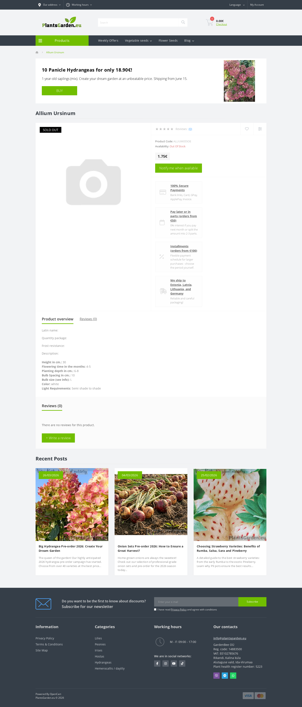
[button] (79, 5)
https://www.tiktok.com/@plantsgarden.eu (182, 663)
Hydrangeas (103, 662)
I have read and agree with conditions (187, 609)
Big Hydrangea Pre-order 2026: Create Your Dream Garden (71, 548)
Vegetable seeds (138, 40)
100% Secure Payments (179, 188)
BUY (59, 90)
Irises (98, 650)
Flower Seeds (168, 40)
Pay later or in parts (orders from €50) (183, 216)
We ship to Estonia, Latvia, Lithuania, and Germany (181, 286)
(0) (190, 129)
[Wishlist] (246, 129)
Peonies (100, 644)
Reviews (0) (88, 319)
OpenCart (55, 694)
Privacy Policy (179, 609)
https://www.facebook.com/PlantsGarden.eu (157, 663)
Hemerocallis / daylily (110, 668)
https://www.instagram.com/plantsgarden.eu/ (165, 663)
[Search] (183, 22)
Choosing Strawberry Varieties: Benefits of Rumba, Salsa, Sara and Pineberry (228, 548)
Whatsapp (233, 675)
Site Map (42, 650)
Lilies (98, 638)
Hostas (99, 656)
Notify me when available (178, 168)
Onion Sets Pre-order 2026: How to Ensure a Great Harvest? (150, 548)
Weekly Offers (108, 40)
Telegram (224, 675)
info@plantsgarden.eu (229, 638)
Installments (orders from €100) (183, 248)
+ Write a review (58, 438)
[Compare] (259, 129)
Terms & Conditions (49, 644)
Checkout (221, 24)
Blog (189, 40)
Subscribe (252, 601)
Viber (216, 675)
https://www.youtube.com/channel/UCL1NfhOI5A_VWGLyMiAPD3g (174, 663)
